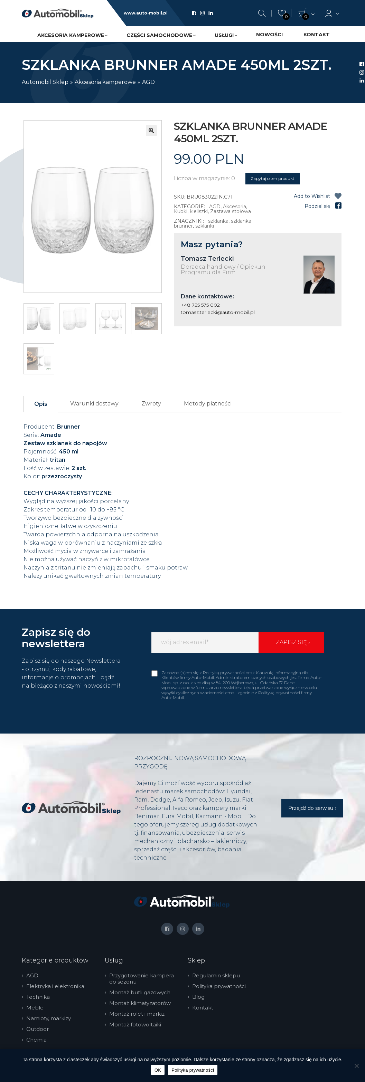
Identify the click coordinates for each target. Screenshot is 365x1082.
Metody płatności (208, 403)
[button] (151, 130)
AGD (148, 82)
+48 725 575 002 (200, 305)
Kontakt (316, 34)
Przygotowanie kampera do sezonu (143, 979)
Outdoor (39, 1029)
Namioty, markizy (50, 1018)
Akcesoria (234, 206)
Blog (200, 997)
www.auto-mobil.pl (146, 13)
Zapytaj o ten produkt (272, 178)
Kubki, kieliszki (191, 211)
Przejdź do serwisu (310, 808)
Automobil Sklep (45, 82)
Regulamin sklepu (218, 976)
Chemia (38, 1040)
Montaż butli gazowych (141, 992)
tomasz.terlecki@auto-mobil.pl (218, 312)
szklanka (218, 221)
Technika (40, 997)
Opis (40, 404)
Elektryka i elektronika (57, 986)
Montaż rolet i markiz (138, 1014)
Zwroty (151, 403)
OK (158, 1070)
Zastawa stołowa (230, 211)
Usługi (224, 35)
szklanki (204, 226)
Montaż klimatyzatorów (141, 1003)
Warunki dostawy (94, 403)
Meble (36, 1008)
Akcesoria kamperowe (70, 35)
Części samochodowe (159, 35)
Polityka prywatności (220, 986)
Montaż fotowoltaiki (137, 1025)
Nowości (269, 34)
